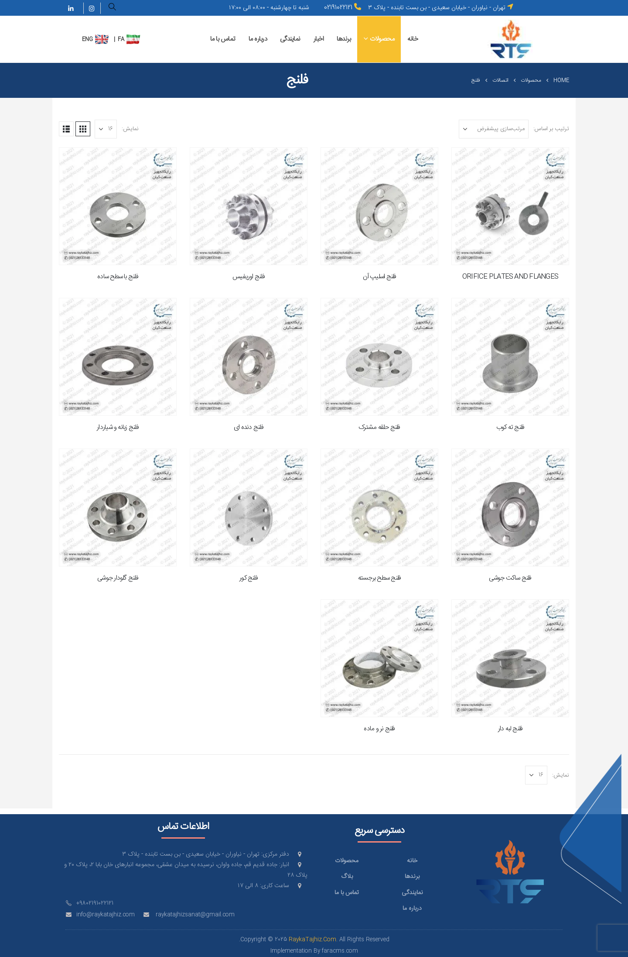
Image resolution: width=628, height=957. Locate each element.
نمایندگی (290, 39)
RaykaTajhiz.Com (312, 939)
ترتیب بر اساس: (551, 129)
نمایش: (130, 129)
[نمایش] (106, 129)
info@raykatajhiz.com (105, 914)
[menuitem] (133, 39)
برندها (344, 39)
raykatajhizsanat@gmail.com (195, 914)
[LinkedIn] (71, 8)
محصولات (382, 39)
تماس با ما (223, 39)
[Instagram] (92, 8)
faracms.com (340, 951)
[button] (112, 8)
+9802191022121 (94, 903)
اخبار (319, 39)
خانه (412, 39)
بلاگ (347, 876)
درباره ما (258, 39)
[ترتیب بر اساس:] (494, 129)
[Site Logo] (511, 39)
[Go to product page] (510, 206)
